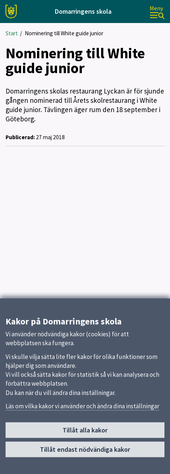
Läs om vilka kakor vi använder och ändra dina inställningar (82, 408)
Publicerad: (20, 137)
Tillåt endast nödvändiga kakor (85, 451)
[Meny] (157, 11)
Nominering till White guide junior (64, 33)
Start (12, 33)
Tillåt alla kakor (85, 432)
